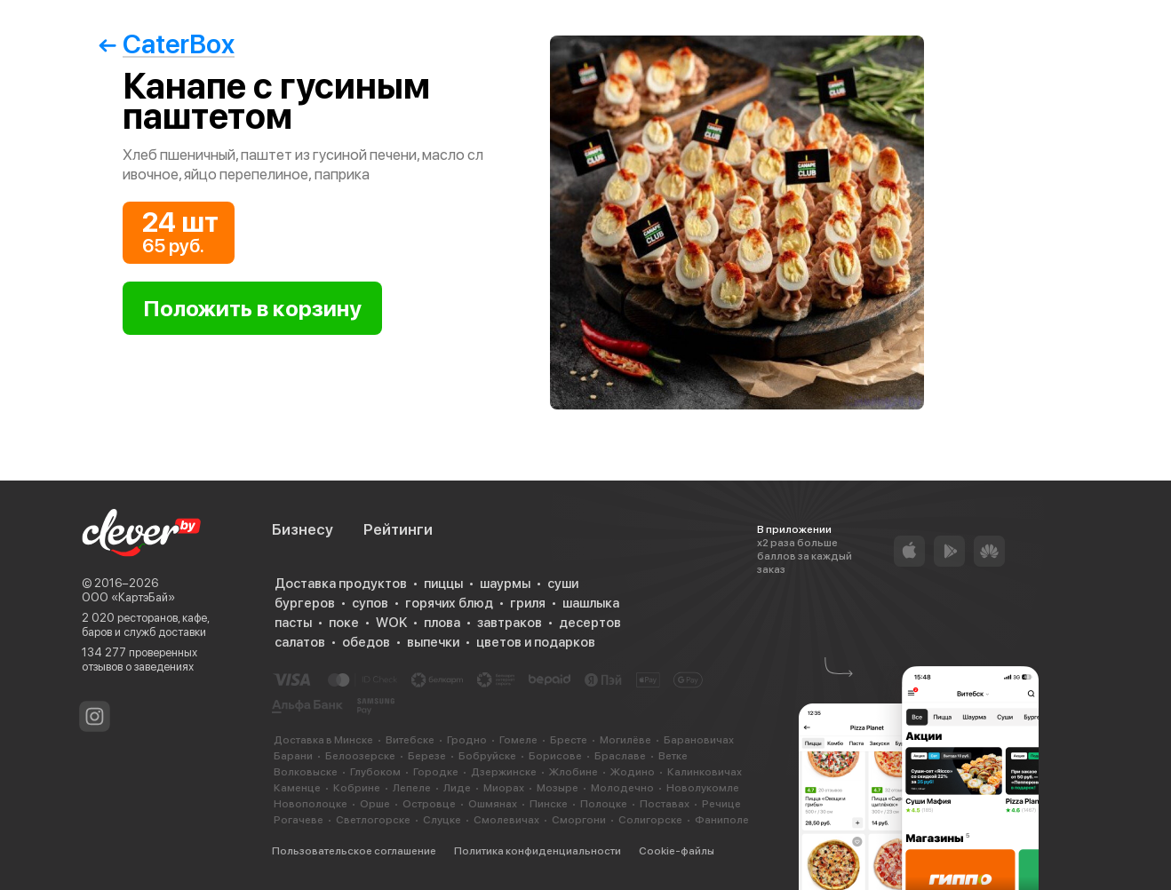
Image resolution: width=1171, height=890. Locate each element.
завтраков (509, 623)
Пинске (549, 804)
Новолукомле (702, 788)
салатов (300, 642)
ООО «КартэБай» (128, 597)
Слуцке (442, 820)
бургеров (305, 603)
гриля (528, 603)
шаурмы (505, 584)
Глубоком (375, 772)
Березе (427, 756)
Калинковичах (704, 772)
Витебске (410, 740)
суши (562, 584)
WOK (391, 623)
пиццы (443, 584)
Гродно (467, 740)
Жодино (632, 772)
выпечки (433, 642)
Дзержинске (504, 772)
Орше (375, 804)
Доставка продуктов (341, 584)
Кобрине (356, 788)
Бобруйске (487, 756)
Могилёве (625, 740)
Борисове (555, 756)
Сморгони (579, 820)
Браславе (620, 756)
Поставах (664, 804)
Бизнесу (302, 529)
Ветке (673, 756)
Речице (721, 804)
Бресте (568, 740)
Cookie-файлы (676, 851)
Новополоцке (310, 804)
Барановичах (699, 740)
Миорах (503, 788)
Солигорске (650, 820)
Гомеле (518, 740)
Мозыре (557, 788)
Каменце (297, 788)
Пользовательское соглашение (354, 851)
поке (344, 623)
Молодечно (622, 788)
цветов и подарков (535, 642)
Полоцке (603, 804)
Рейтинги (398, 529)
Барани (293, 756)
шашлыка (590, 603)
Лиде (457, 788)
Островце (429, 804)
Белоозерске (360, 756)
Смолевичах (506, 820)
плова (442, 623)
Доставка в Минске (323, 740)
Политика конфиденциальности (537, 851)
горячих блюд (449, 603)
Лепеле (412, 788)
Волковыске (306, 772)
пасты (293, 623)
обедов (366, 642)
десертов (590, 623)
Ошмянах (492, 804)
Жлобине (573, 772)
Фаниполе (722, 820)
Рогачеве (298, 820)
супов (370, 603)
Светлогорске (373, 820)
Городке (435, 772)
